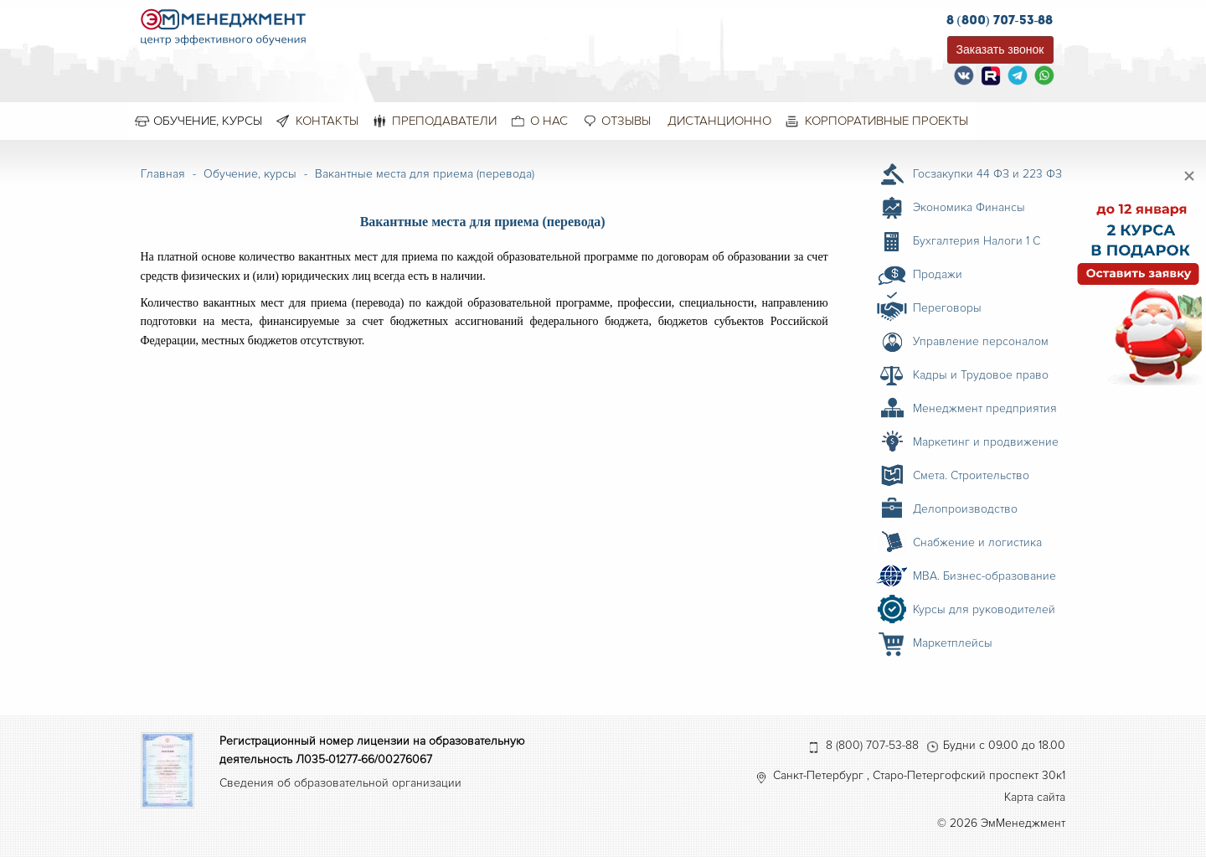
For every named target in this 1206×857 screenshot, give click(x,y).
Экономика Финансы (969, 207)
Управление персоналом (981, 341)
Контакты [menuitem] (327, 120)
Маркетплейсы (952, 643)
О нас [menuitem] (549, 120)
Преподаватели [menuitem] (444, 120)
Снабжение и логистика (977, 542)
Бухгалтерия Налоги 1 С (976, 241)
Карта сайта (1034, 797)
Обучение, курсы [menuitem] (207, 120)
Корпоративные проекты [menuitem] (886, 120)
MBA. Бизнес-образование (984, 576)
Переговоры (947, 308)
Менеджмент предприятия (985, 408)
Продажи (937, 274)
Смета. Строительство (971, 475)
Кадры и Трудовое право (981, 375)
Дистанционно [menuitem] (719, 120)
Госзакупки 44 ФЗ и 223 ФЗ (987, 174)
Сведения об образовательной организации (340, 783)
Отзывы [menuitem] (626, 120)
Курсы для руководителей (984, 609)
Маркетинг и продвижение (986, 442)
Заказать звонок (1000, 49)
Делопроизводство (965, 509)
